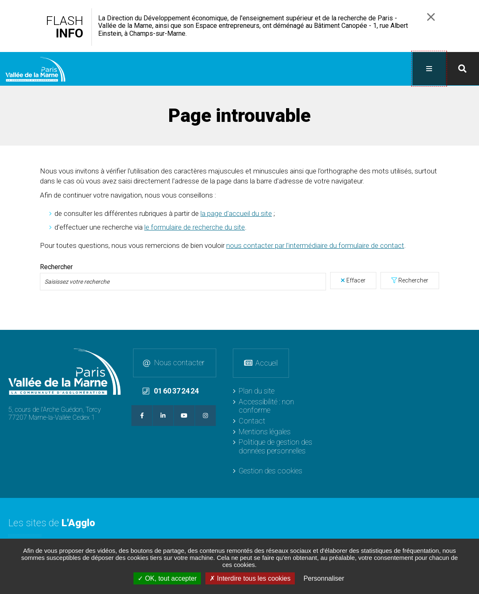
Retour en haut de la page (470, 337)
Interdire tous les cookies (250, 578)
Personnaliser (324, 578)
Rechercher (413, 279)
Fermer (431, 16)
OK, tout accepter (167, 578)
